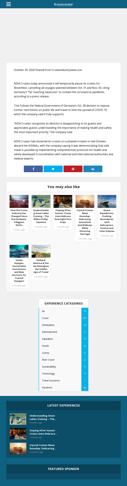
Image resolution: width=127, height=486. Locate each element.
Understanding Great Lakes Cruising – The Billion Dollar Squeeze (41, 216)
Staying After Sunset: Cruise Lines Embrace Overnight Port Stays (62, 216)
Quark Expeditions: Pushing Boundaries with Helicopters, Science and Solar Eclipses (106, 221)
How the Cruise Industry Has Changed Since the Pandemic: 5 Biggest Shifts (19, 218)
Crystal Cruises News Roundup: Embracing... (43, 447)
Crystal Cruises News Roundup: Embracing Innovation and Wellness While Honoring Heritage (85, 222)
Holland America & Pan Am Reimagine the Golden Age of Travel (41, 266)
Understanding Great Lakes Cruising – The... (43, 417)
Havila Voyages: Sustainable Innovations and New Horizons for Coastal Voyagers (19, 270)
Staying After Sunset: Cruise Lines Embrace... (43, 432)
